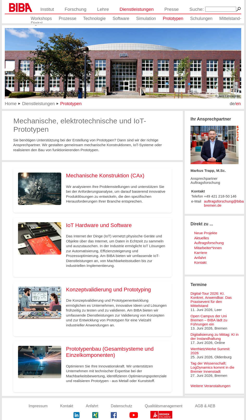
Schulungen (201, 18)
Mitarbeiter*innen (208, 248)
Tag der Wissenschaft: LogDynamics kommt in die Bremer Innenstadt (212, 367)
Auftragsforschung (209, 243)
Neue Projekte (205, 233)
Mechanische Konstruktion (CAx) (105, 176)
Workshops (41, 18)
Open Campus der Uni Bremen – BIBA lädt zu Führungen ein (209, 320)
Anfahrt (200, 258)
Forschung (75, 9)
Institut (47, 9)
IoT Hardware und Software (99, 225)
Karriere (200, 253)
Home (11, 103)
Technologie (94, 18)
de (232, 103)
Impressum (38, 406)
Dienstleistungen (137, 9)
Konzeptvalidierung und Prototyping (108, 290)
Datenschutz (121, 406)
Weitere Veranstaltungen (210, 386)
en (238, 103)
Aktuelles (201, 238)
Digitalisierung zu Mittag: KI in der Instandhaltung (215, 336)
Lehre (103, 9)
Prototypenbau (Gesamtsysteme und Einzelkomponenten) (110, 352)
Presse (171, 9)
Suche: (197, 9)
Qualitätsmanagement (164, 406)
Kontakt (200, 262)
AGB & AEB (205, 406)
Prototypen (173, 18)
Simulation (146, 18)
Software (121, 18)
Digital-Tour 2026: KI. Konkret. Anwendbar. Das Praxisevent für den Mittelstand (211, 299)
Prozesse (67, 18)
